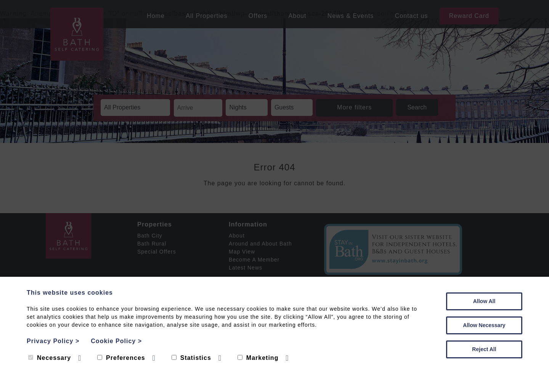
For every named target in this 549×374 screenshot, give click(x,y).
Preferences (121, 358)
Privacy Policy (53, 341)
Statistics (191, 358)
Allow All (484, 301)
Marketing (258, 358)
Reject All (484, 349)
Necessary (49, 358)
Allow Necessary (484, 325)
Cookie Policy (116, 341)
